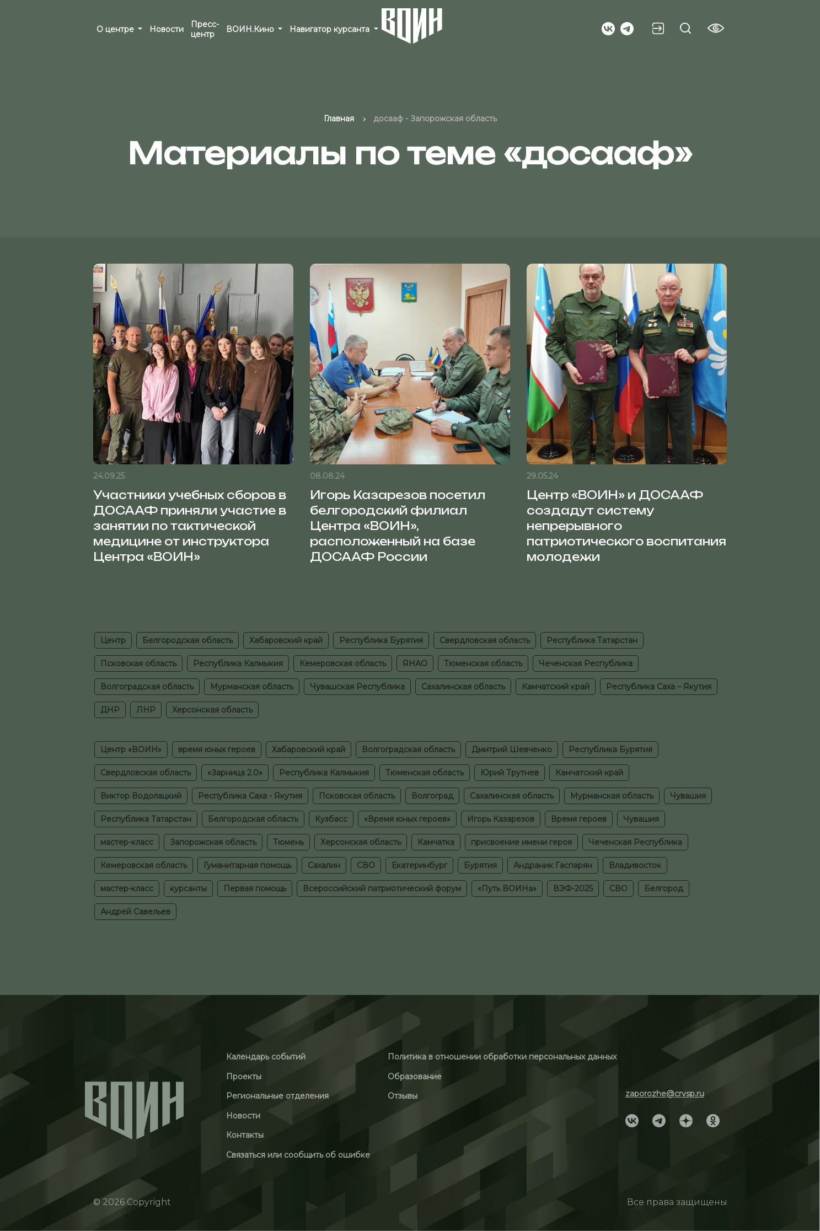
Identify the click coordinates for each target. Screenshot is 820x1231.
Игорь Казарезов (500, 819)
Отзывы (402, 1096)
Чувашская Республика (357, 687)
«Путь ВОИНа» (507, 888)
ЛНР (146, 710)
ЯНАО (415, 663)
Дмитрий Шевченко (511, 749)
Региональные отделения (277, 1096)
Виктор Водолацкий (140, 796)
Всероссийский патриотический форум (382, 888)
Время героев (579, 819)
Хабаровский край (286, 640)
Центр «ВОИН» (131, 749)
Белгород (663, 888)
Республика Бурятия (381, 640)
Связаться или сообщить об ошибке (298, 1155)
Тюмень (288, 842)
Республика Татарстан (591, 640)
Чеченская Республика (586, 663)
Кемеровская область (342, 663)
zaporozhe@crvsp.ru (664, 1094)
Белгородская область (187, 640)
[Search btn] (685, 28)
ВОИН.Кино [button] (251, 29)
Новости (166, 29)
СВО (366, 865)
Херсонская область (212, 710)
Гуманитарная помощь (247, 865)
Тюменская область (483, 663)
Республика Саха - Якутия (250, 796)
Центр (113, 640)
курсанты (188, 888)
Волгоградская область (147, 687)
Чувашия (688, 796)
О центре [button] (116, 29)
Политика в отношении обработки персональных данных (502, 1057)
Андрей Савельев (135, 912)
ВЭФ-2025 (573, 888)
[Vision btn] (715, 28)
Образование (415, 1077)
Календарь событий (266, 1057)
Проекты (243, 1077)
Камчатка (435, 842)
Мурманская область (251, 687)
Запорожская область (213, 842)
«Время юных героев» (407, 819)
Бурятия (480, 865)
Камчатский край (555, 687)
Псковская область (138, 663)
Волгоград (432, 796)
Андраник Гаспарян (552, 865)
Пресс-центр (205, 29)
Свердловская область (485, 640)
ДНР (110, 710)
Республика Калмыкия (238, 663)
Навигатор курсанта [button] (331, 29)
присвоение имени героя (521, 842)
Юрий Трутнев (509, 773)
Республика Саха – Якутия (658, 687)
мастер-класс (126, 842)
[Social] (608, 28)
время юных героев (216, 749)
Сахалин (324, 865)
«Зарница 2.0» (234, 773)
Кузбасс (331, 819)
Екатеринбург (419, 865)
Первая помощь (254, 888)
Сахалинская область (463, 687)
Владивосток (635, 865)
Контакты (245, 1135)
